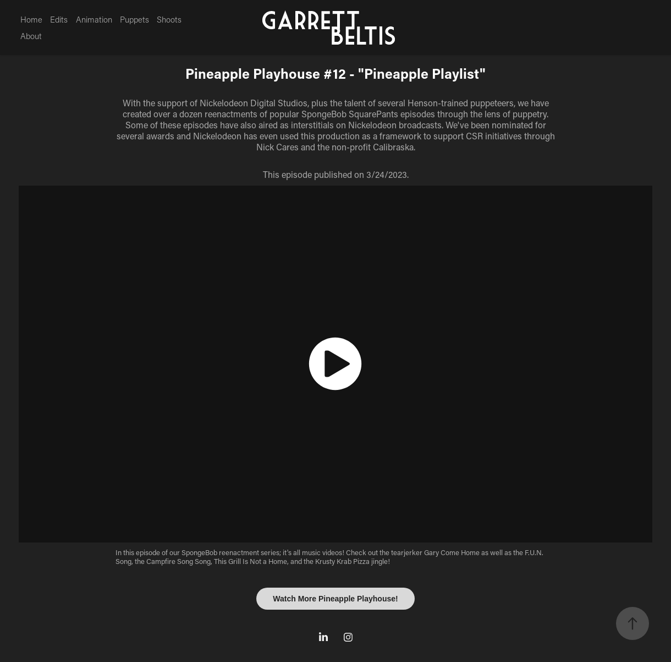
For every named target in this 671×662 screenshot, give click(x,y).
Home (31, 19)
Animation (94, 19)
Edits (59, 19)
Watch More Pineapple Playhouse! (335, 598)
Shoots (169, 19)
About (31, 35)
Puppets (134, 19)
